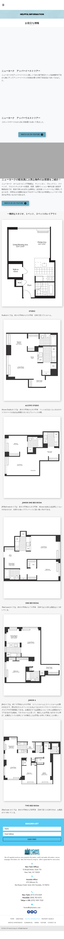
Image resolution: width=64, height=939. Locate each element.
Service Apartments (15, 923)
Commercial (28, 923)
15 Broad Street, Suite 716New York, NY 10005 (32, 871)
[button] (32, 134)
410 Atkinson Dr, (32, 882)
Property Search (48, 919)
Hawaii (36, 923)
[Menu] (3, 5)
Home (12, 919)
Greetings (19, 919)
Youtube (43, 923)
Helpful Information (32, 919)
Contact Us (52, 923)
